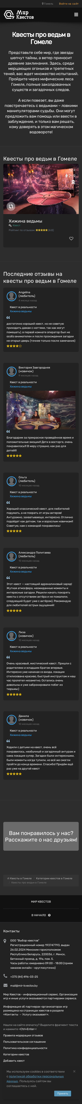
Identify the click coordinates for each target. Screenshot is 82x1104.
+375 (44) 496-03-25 (24, 976)
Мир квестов (41, 901)
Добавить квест (14, 1060)
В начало (41, 915)
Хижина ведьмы (25, 221)
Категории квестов (16, 1054)
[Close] (74, 1071)
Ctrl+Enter (27, 1029)
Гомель (47, 3)
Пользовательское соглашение (24, 1041)
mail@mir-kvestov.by (24, 985)
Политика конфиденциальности (25, 1048)
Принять (62, 1093)
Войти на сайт (69, 3)
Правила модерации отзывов (23, 1035)
